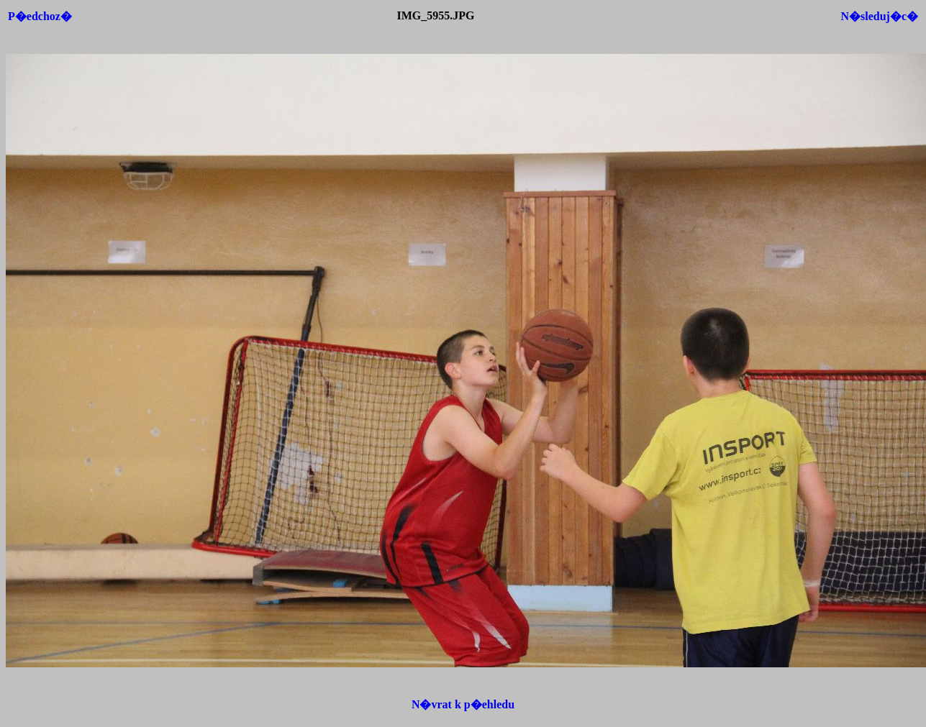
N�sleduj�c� (879, 16)
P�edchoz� (40, 16)
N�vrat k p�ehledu (463, 704)
